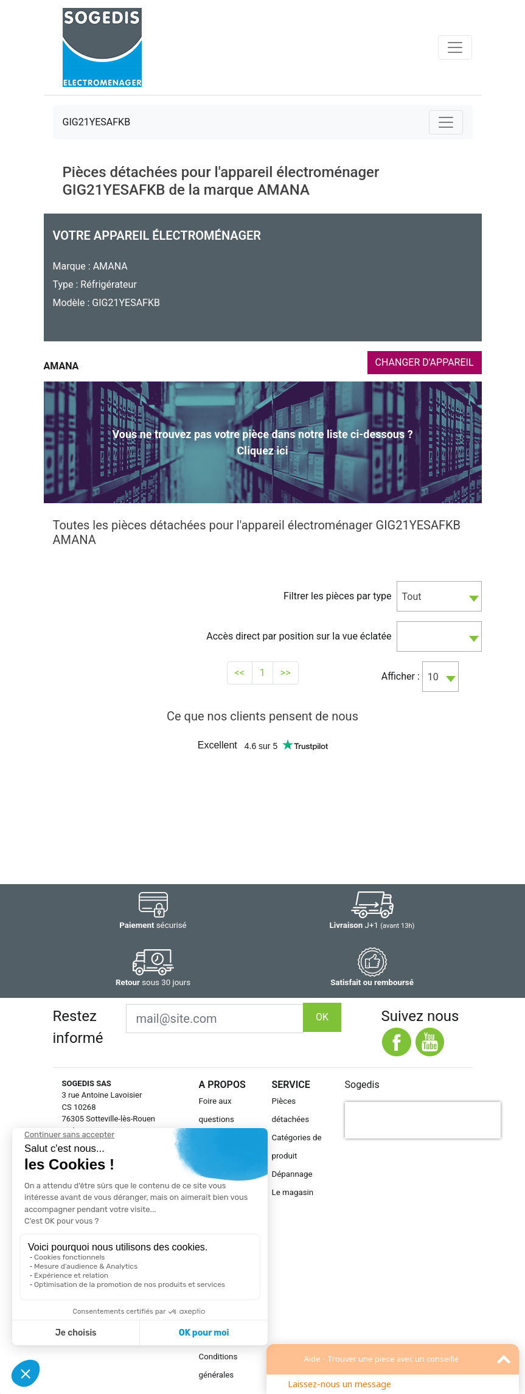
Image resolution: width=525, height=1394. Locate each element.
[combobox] (439, 596)
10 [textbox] (433, 677)
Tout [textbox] (412, 596)
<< (240, 672)
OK (322, 1017)
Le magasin (293, 1192)
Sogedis (362, 1084)
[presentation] (423, 1120)
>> (285, 672)
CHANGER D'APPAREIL (424, 362)
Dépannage (292, 1174)
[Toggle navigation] (455, 47)
